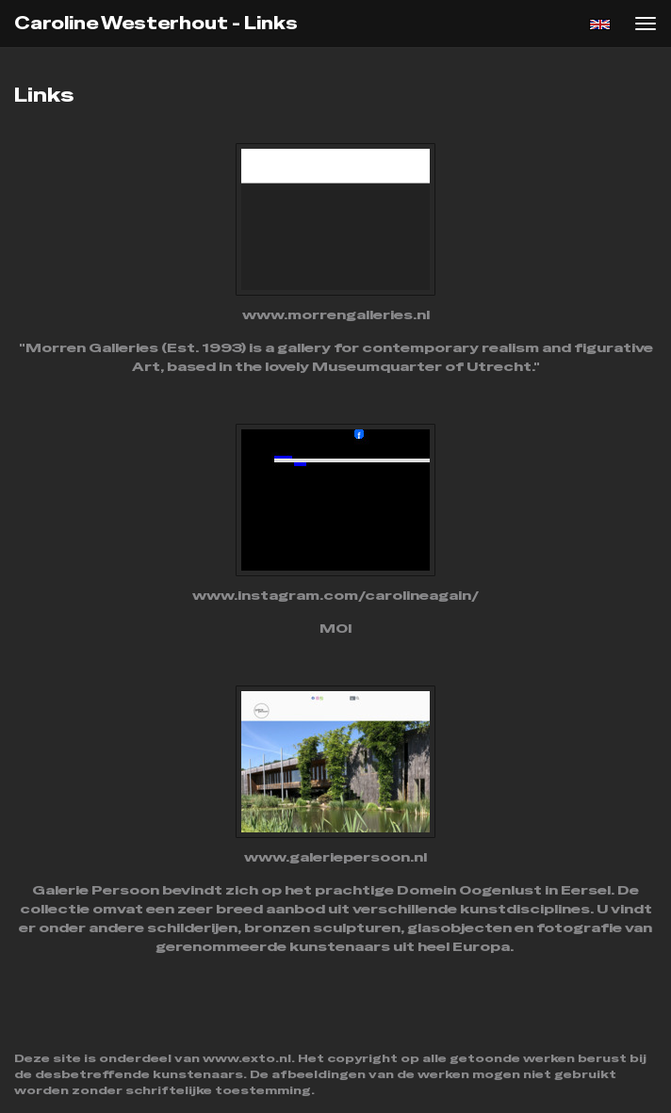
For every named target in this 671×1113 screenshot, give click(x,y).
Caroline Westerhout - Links (156, 23)
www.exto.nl (247, 1058)
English (600, 24)
